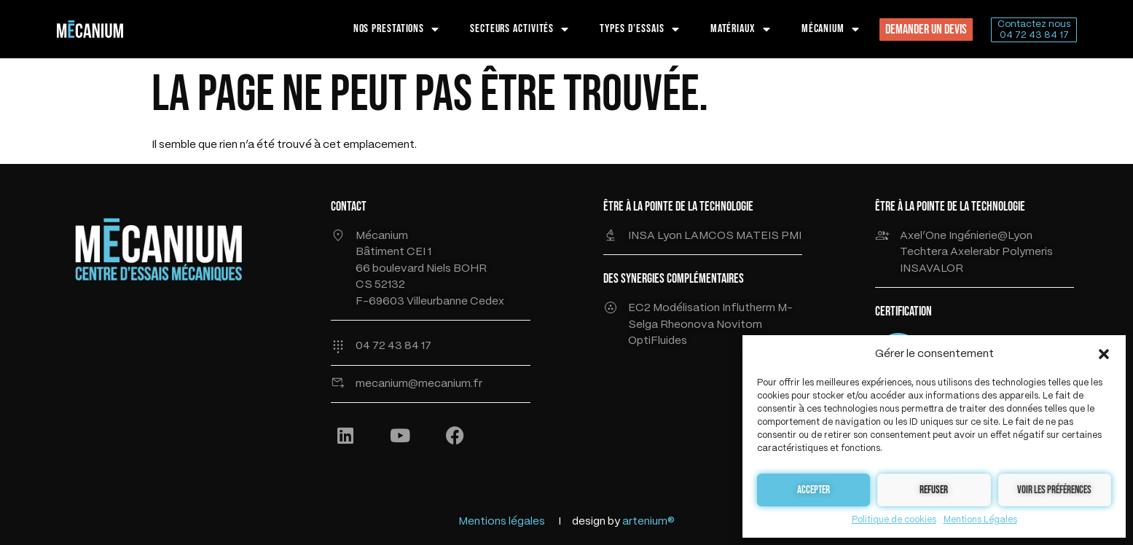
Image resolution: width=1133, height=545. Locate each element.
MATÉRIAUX (740, 29)
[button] (1104, 354)
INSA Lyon (656, 236)
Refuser (934, 490)
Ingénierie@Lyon (990, 236)
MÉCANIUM (830, 29)
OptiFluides (657, 341)
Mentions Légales (980, 520)
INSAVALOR (931, 269)
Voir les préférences (1054, 490)
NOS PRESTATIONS (396, 29)
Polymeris (1027, 252)
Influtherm (748, 308)
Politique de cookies (894, 520)
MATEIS (758, 236)
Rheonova (688, 325)
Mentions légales (501, 522)
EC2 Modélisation (674, 308)
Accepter (813, 490)
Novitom (739, 325)
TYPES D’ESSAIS (640, 29)
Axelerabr (975, 252)
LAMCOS (710, 236)
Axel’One (923, 236)
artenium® (648, 522)
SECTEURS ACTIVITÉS (519, 29)
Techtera (925, 252)
